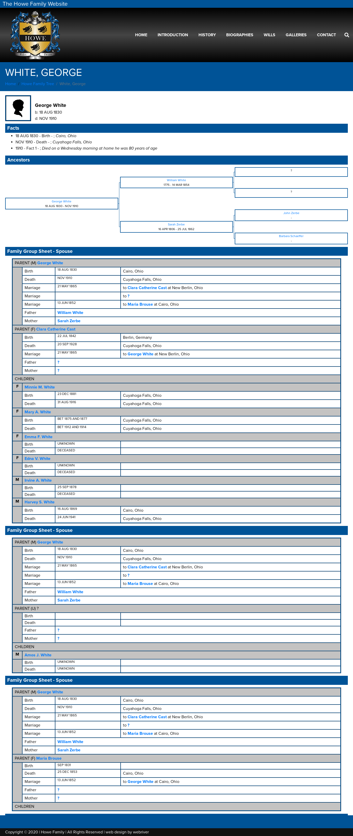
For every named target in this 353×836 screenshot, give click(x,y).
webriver (141, 832)
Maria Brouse (49, 758)
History (207, 35)
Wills (269, 35)
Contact (326, 35)
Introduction (173, 35)
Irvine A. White (38, 480)
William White (70, 312)
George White (50, 263)
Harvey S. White (40, 502)
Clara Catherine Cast (55, 329)
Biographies (239, 35)
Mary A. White (38, 412)
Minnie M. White (40, 387)
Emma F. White (39, 436)
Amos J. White (38, 655)
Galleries (296, 35)
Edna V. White (37, 458)
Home (141, 35)
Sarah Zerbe (68, 321)
